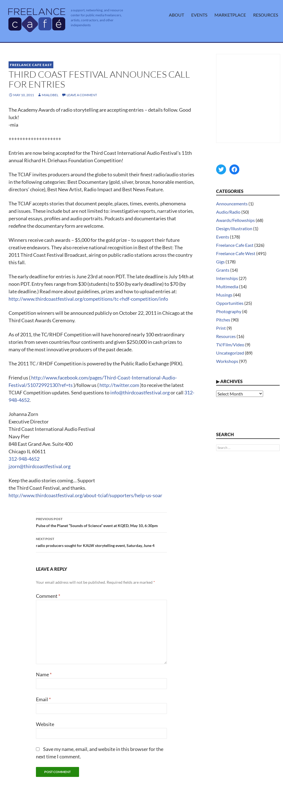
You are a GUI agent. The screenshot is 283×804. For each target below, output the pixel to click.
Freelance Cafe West (235, 253)
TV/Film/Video (230, 344)
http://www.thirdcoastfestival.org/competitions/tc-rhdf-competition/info (88, 299)
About (176, 14)
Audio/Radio (228, 211)
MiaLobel (50, 95)
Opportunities (229, 303)
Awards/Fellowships (235, 220)
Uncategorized (230, 352)
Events (199, 14)
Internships (227, 278)
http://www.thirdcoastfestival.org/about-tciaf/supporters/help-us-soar (85, 495)
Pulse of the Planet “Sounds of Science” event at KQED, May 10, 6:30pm (101, 522)
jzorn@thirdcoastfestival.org (39, 466)
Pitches (223, 319)
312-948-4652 (24, 459)
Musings (224, 294)
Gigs (220, 261)
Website (45, 724)
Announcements (232, 203)
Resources (265, 14)
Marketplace (230, 14)
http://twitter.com (119, 385)
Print (221, 328)
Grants (222, 270)
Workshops (227, 361)
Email (43, 699)
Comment (48, 596)
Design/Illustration (234, 228)
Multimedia (227, 286)
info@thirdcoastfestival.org (140, 392)
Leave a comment (82, 95)
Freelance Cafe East (31, 65)
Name (44, 674)
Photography (228, 311)
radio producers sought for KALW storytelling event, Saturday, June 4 (101, 542)
